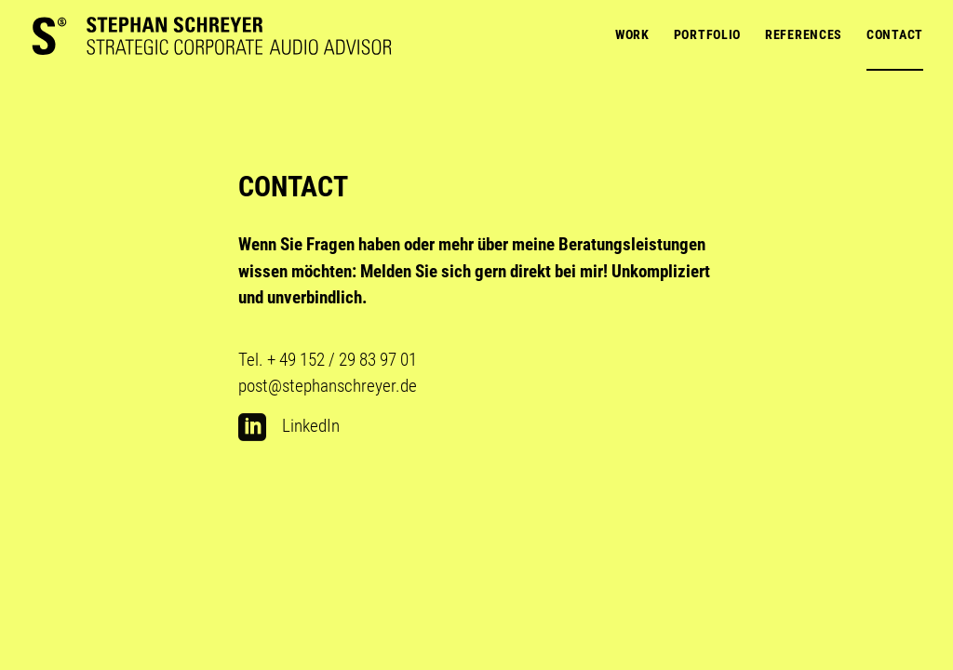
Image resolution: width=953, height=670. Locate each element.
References (803, 35)
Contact (894, 35)
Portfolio (707, 35)
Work (632, 35)
